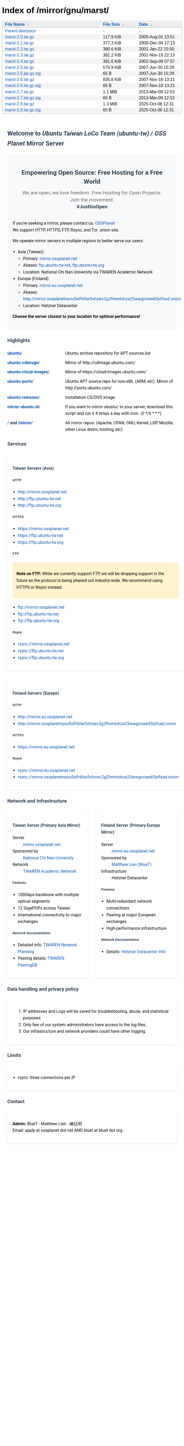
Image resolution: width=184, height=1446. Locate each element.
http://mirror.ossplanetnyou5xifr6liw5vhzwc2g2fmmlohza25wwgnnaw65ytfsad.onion (102, 298)
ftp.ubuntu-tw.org (88, 265)
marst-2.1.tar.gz (19, 43)
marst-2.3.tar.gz (19, 55)
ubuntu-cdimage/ (23, 362)
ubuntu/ (14, 353)
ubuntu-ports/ (20, 381)
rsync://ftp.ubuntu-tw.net (41, 650)
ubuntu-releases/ (23, 397)
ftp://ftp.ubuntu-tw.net (38, 614)
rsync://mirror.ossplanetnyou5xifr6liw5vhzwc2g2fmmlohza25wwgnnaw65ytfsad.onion (98, 776)
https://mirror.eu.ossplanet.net (46, 747)
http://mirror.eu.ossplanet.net (45, 716)
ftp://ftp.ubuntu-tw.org (38, 620)
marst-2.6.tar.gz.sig (23, 85)
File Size (111, 24)
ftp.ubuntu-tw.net (55, 265)
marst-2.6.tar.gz (19, 79)
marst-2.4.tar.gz (19, 61)
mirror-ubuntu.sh (23, 406)
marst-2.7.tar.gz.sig (23, 98)
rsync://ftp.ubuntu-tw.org (41, 657)
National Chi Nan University (48, 857)
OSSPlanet (105, 223)
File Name (15, 24)
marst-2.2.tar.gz (19, 49)
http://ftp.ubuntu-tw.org (39, 505)
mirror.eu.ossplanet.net (61, 285)
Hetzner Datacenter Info (143, 951)
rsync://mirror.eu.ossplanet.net (46, 770)
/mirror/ (25, 422)
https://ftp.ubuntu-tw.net (40, 535)
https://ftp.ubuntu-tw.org (40, 542)
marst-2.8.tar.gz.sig (23, 110)
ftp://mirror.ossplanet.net (41, 607)
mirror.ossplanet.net (58, 258)
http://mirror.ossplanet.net (42, 491)
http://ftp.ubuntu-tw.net (39, 498)
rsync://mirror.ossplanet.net (43, 644)
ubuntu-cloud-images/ (28, 371)
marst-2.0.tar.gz (19, 37)
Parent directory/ (20, 31)
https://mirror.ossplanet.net (43, 528)
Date (143, 24)
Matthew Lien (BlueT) (131, 864)
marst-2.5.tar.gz (19, 67)
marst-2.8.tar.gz (19, 104)
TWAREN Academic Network (49, 871)
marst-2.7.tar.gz (19, 92)
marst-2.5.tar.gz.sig (23, 73)
